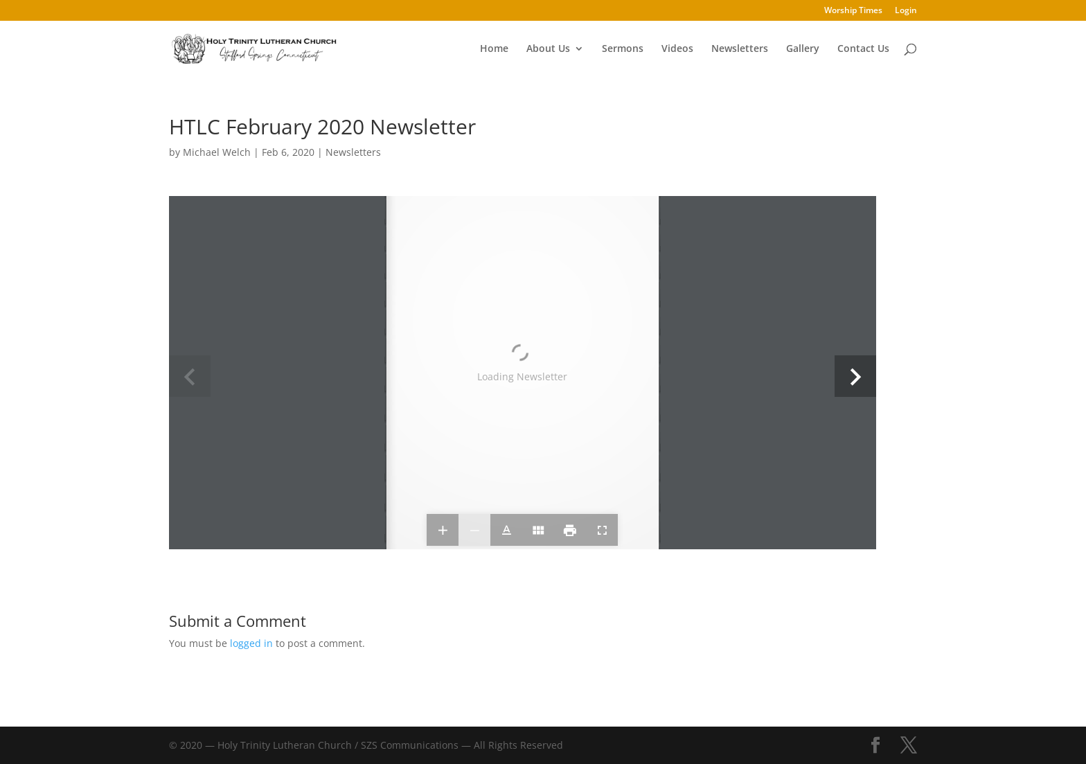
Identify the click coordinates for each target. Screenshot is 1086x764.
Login (906, 11)
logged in (251, 643)
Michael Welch (217, 152)
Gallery (802, 49)
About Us (548, 49)
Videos (677, 49)
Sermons (622, 49)
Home (494, 49)
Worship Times (853, 11)
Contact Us (863, 49)
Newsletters (739, 49)
